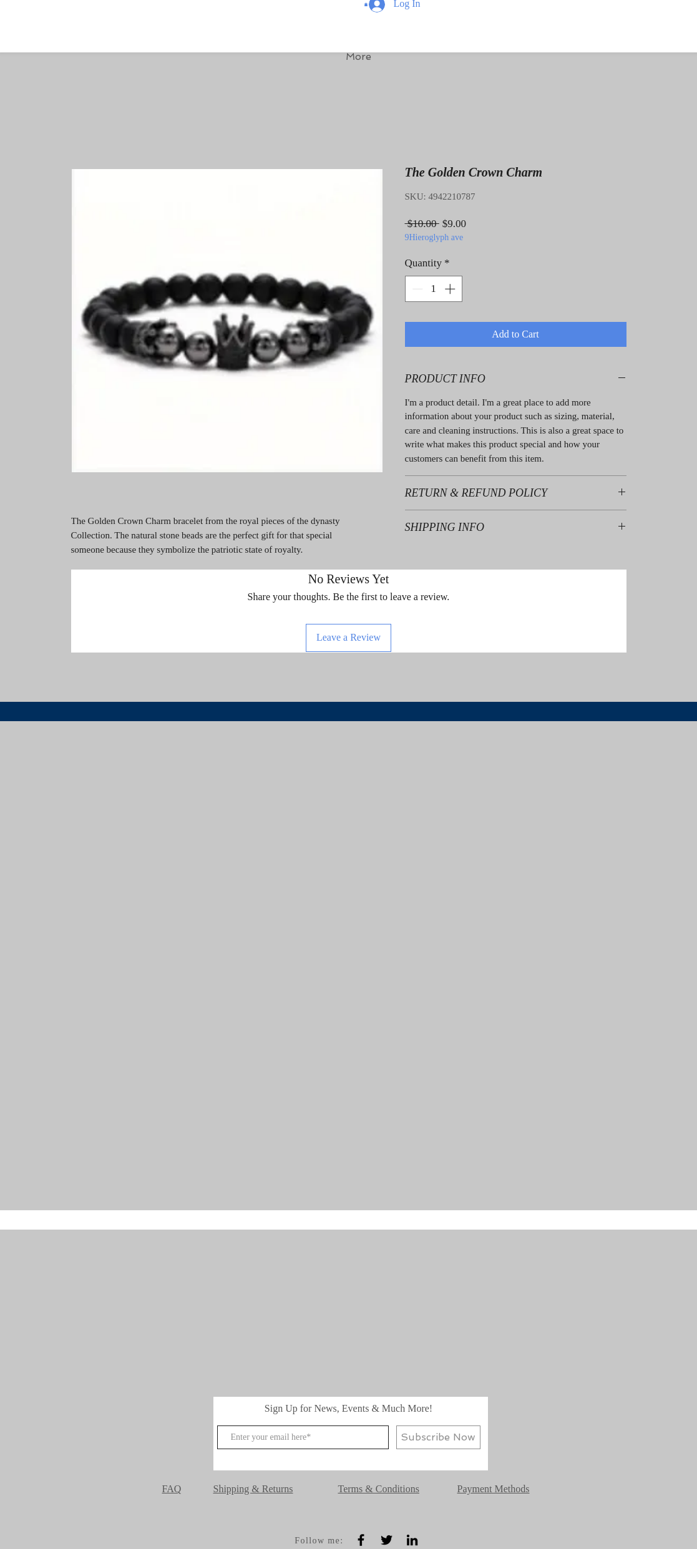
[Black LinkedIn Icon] (412, 1540)
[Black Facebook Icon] (361, 1540)
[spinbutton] (433, 288)
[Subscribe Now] (438, 1437)
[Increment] (451, 288)
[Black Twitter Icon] (386, 1540)
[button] (366, 4)
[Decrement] (416, 288)
